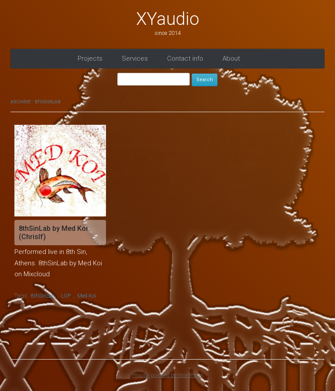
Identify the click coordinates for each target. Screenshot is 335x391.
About (231, 58)
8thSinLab (43, 296)
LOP (66, 296)
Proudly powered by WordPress (167, 375)
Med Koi (86, 296)
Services (135, 58)
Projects (90, 58)
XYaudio (167, 19)
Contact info (185, 58)
